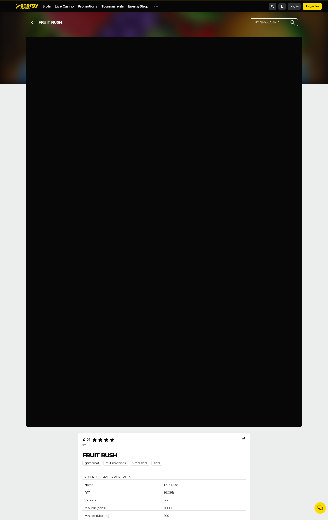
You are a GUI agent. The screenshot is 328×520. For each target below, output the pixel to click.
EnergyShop (138, 6)
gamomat (92, 463)
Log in (294, 6)
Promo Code (162, 6)
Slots (46, 6)
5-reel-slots (139, 463)
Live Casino (64, 6)
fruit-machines (116, 463)
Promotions (87, 6)
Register (312, 6)
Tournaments (112, 6)
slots (157, 463)
